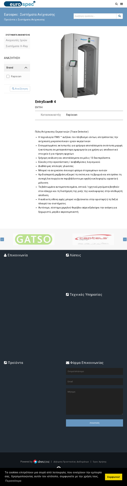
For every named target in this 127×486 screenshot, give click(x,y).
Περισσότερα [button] (13, 480)
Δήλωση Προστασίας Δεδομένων (71, 461)
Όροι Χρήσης (100, 461)
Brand (9, 67)
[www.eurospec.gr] (19, 3)
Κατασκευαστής (51, 114)
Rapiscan (16, 76)
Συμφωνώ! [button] (113, 477)
